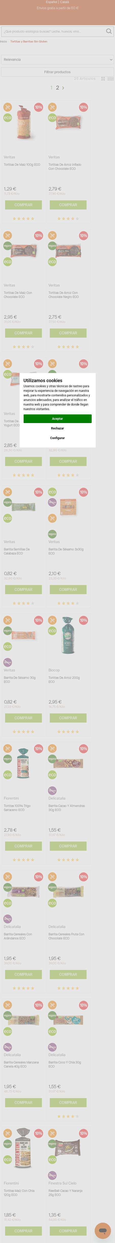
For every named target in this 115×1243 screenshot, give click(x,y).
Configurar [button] (57, 438)
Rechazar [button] (57, 428)
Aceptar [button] (57, 419)
